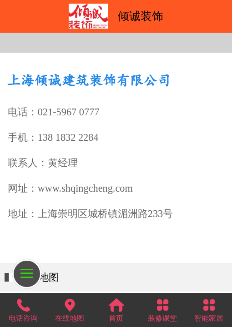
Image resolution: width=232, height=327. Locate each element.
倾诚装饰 (140, 16)
